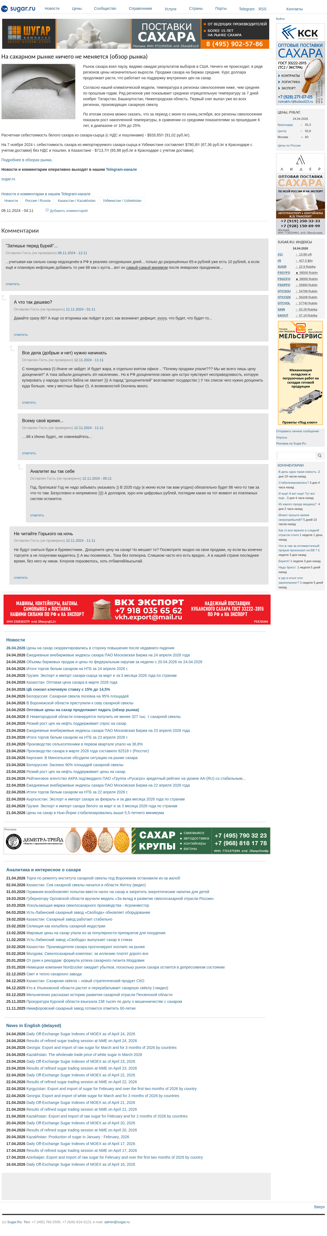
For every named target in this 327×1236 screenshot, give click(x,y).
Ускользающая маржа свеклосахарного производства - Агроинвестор (87, 905)
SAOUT (283, 315)
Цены (81, 8)
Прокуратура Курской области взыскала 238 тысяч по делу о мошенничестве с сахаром (104, 1001)
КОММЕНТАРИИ (291, 465)
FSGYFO (284, 272)
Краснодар (285, 124)
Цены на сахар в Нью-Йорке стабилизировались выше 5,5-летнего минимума (95, 813)
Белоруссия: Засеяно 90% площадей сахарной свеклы (74, 765)
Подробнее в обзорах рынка (26, 160)
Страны (201, 8)
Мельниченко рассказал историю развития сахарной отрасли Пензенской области (99, 995)
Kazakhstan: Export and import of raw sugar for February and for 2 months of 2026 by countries (106, 1116)
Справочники (145, 8)
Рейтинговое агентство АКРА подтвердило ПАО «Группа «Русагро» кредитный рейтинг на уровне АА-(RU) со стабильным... (136, 778)
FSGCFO (284, 279)
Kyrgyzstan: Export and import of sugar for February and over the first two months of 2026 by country (111, 1088)
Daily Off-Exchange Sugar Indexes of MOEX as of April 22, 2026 (80, 1075)
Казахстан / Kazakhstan (76, 201)
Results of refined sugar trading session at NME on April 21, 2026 (81, 1109)
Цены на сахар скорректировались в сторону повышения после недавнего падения (100, 648)
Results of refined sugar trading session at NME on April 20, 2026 (81, 1130)
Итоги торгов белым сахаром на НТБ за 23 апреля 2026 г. (77, 737)
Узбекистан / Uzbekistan (122, 201)
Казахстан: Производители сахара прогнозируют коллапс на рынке (85, 947)
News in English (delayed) (33, 1025)
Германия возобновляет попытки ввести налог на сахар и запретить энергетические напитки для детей (117, 892)
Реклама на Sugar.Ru (291, 443)
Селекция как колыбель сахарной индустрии (65, 926)
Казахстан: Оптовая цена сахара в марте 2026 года (71, 682)
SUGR (282, 266)
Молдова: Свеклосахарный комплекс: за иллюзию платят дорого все (87, 953)
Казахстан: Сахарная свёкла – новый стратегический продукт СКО (85, 981)
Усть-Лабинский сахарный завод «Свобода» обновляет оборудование (88, 912)
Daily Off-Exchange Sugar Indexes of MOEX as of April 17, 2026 (80, 1143)
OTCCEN (284, 297)
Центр (282, 131)
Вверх (319, 1207)
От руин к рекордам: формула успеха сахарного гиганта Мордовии (85, 960)
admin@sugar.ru (117, 1222)
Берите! (283, 561)
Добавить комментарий (69, 211)
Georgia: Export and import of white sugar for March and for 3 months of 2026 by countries (102, 1096)
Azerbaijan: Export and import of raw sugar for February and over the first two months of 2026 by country (114, 1157)
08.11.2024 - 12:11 (72, 253)
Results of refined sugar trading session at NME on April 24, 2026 (81, 1041)
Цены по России (289, 145)
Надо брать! (287, 567)
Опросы (281, 437)
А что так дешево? (33, 302)
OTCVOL (284, 303)
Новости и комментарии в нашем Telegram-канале (45, 194)
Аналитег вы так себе (52, 471)
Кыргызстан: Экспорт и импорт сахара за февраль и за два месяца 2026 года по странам (105, 799)
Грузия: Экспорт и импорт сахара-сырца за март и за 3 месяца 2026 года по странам (101, 675)
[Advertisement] (136, 1186)
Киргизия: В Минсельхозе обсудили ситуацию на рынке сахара (82, 758)
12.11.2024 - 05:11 (97, 478)
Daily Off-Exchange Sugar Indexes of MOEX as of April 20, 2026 (80, 1123)
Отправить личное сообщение (297, 431)
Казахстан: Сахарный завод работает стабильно (69, 919)
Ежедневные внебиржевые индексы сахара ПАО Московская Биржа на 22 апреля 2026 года (108, 785)
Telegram (247, 9)
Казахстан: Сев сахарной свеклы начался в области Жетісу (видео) (86, 885)
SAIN (281, 309)
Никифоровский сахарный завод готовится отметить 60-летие (81, 1008)
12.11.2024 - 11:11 (89, 360)
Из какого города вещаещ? (297, 504)
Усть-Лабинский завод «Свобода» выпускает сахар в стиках (79, 939)
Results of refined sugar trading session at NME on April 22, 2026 (81, 1082)
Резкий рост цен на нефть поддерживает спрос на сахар (76, 723)
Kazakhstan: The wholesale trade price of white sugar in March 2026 (84, 1054)
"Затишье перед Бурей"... (32, 245)
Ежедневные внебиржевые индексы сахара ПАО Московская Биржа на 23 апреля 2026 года (108, 730)
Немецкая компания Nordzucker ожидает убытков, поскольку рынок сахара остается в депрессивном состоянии (125, 967)
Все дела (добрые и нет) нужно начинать (64, 352)
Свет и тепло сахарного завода (53, 974)
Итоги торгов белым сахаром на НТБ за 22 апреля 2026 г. (77, 792)
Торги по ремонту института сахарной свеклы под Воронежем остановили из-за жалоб (103, 878)
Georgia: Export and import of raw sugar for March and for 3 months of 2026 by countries (101, 1047)
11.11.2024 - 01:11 (80, 309)
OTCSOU (284, 291)
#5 (279, 260)
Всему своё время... (42, 420)
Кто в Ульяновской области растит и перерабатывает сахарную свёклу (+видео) (97, 988)
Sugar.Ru (14, 1222)
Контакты (294, 9)
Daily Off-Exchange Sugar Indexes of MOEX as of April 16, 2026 (80, 1164)
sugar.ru (8, 179)
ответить (13, 284)
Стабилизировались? (293, 482)
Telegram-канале (121, 169)
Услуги (170, 9)
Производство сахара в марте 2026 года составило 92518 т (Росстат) (87, 751)
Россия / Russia (37, 201)
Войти (280, 18)
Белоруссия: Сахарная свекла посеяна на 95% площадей (77, 696)
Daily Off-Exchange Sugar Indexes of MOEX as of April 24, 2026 (80, 1034)
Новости (57, 8)
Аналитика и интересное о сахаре (43, 869)
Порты (225, 8)
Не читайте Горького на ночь (43, 533)
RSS (263, 9)
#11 (280, 254)
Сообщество (110, 8)
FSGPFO (284, 285)
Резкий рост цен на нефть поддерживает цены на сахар (75, 771)
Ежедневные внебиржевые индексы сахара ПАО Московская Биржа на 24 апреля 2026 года (108, 655)
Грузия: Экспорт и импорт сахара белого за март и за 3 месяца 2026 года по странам (101, 806)
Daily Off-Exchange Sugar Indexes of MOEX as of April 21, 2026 (80, 1102)
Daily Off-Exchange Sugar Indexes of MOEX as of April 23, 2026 (80, 1061)
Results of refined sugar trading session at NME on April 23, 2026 (81, 1068)
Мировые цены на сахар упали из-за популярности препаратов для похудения (95, 933)
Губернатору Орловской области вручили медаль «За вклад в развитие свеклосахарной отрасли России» (120, 898)
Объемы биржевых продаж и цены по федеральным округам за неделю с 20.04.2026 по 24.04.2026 (114, 662)
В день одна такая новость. (297, 471)
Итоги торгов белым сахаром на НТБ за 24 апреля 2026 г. (77, 668)
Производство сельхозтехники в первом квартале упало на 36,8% (84, 744)
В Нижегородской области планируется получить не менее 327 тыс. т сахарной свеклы (103, 716)
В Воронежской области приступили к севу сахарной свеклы (80, 703)
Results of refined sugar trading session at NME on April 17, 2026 (81, 1150)
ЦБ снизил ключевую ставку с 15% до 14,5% (68, 689)
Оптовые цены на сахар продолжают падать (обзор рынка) (82, 710)
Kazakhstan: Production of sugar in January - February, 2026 (77, 1137)
